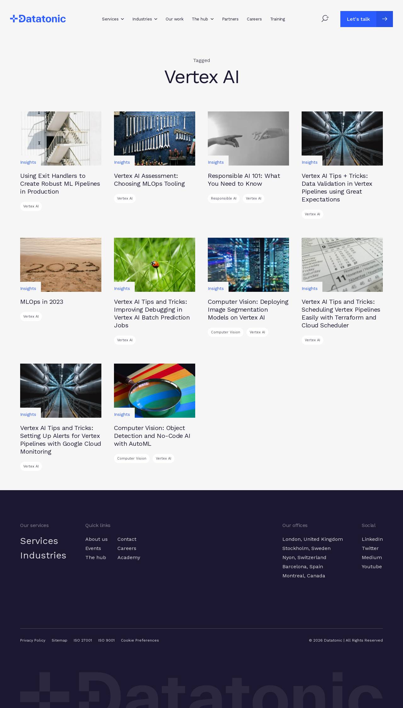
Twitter (370, 548)
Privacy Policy (32, 640)
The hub (96, 557)
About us (97, 539)
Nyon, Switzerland (304, 557)
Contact (127, 539)
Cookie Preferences (140, 640)
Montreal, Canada (303, 576)
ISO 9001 (106, 640)
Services (39, 541)
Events (94, 548)
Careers (127, 548)
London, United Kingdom (312, 539)
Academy (129, 557)
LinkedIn (372, 539)
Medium (372, 557)
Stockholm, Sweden (306, 548)
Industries (43, 555)
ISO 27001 (83, 640)
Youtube (372, 566)
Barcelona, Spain (302, 566)
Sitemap (59, 640)
